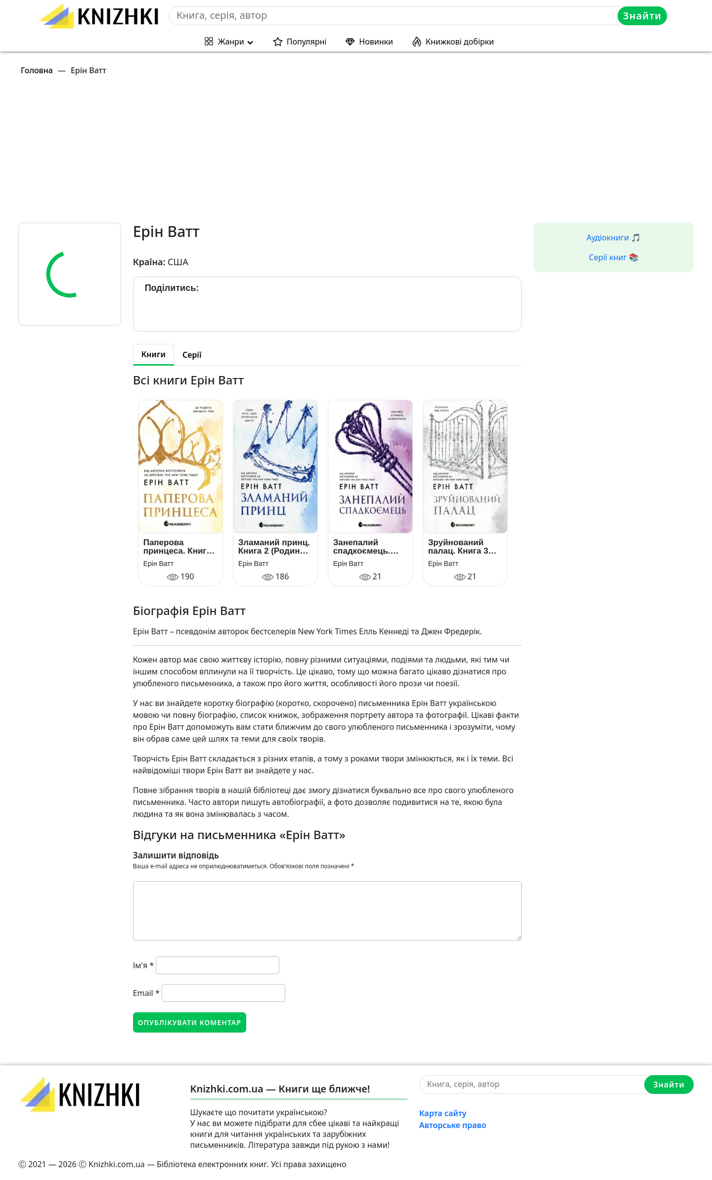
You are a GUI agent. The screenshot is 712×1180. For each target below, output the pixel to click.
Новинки (376, 41)
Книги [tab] (153, 354)
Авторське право (453, 1125)
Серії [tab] (192, 354)
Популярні (307, 41)
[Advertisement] (315, 153)
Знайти (642, 15)
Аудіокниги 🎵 (613, 237)
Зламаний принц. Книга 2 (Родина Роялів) (274, 546)
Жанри (231, 41)
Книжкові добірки (460, 41)
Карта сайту (443, 1113)
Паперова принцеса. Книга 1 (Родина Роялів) (180, 546)
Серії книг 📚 (614, 257)
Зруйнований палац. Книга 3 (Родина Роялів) (461, 546)
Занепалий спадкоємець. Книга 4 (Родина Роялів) (366, 546)
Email (146, 993)
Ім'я (143, 965)
